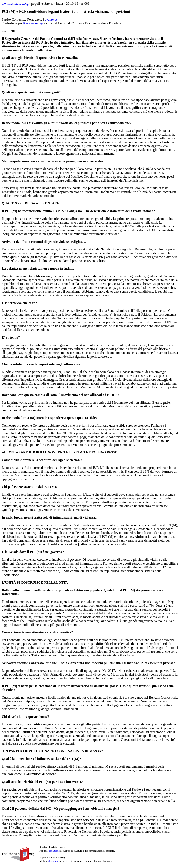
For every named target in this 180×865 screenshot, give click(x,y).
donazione (54, 850)
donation (53, 860)
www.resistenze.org (15, 3)
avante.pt (51, 19)
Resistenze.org (33, 23)
